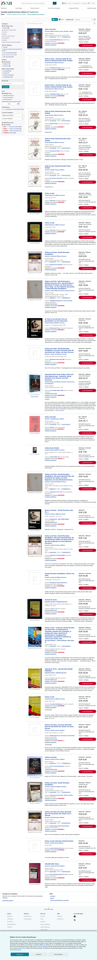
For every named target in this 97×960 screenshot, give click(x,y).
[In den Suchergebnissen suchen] (61, 23)
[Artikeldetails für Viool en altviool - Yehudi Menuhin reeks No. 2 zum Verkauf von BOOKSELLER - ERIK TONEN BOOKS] (35, 519)
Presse (42, 918)
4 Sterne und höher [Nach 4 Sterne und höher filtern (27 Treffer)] (12, 130)
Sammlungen (18, 8)
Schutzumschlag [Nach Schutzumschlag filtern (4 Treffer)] (7, 75)
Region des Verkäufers (8, 115)
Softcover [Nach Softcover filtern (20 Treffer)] (6, 66)
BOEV (55, 304)
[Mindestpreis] (5, 104)
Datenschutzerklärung (45, 924)
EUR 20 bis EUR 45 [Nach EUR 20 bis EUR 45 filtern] (8, 97)
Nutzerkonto (77, 3)
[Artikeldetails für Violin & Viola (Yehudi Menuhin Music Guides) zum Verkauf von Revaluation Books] (35, 148)
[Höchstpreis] (14, 104)
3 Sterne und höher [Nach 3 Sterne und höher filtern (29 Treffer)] (12, 128)
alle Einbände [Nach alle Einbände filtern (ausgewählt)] (6, 62)
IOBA (55, 393)
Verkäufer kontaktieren (50, 44)
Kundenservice (60, 918)
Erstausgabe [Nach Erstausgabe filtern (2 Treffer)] (6, 71)
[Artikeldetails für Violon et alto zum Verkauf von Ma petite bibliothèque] (35, 706)
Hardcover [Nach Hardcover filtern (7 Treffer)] (6, 64)
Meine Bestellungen (11, 924)
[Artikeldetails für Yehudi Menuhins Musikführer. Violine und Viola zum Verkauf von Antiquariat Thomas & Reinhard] (35, 578)
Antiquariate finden (74, 8)
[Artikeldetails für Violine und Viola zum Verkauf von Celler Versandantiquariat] (35, 766)
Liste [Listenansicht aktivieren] (55, 19)
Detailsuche (4, 8)
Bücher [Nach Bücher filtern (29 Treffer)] (5, 28)
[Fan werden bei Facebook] (75, 916)
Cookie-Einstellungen (42, 946)
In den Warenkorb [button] (87, 45)
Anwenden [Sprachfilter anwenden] (5, 86)
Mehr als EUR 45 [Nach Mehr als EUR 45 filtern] (7, 99)
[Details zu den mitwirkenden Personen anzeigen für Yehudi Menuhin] (49, 169)
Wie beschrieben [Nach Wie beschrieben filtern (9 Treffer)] (7, 56)
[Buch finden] (54, 3)
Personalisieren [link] (58, 954)
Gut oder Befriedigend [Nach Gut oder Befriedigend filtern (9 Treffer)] (9, 52)
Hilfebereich (59, 916)
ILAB (55, 522)
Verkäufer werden (91, 8)
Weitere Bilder (34, 396)
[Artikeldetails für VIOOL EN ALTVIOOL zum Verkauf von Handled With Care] (35, 450)
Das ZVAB (43, 916)
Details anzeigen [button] (60, 410)
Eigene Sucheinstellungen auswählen (59, 900)
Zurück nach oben (48, 909)
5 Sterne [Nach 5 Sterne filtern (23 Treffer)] (9, 132)
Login (70, 3)
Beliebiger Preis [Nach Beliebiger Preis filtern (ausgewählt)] (7, 93)
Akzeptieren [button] (19, 954)
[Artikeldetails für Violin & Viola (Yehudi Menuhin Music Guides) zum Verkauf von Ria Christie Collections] (35, 175)
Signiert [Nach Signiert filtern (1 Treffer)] (5, 73)
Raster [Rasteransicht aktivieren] (61, 19)
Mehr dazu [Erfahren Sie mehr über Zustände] (9, 45)
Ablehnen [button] (38, 954)
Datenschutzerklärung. (15, 949)
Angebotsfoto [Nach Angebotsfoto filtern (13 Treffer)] (7, 77)
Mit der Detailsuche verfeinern (35, 14)
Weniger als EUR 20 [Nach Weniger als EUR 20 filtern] (8, 95)
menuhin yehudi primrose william (16, 14)
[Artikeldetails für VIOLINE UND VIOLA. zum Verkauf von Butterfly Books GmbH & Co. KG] (35, 873)
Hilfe (93, 3)
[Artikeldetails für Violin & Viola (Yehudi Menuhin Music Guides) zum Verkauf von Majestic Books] (35, 120)
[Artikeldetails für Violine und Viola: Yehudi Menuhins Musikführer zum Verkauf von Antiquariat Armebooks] (35, 261)
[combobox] (37, 3)
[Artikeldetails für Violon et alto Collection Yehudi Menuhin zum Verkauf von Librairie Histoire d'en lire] (35, 846)
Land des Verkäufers (8, 118)
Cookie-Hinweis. (22, 948)
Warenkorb (9, 927)
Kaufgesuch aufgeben (7, 900)
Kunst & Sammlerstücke (54, 8)
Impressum (43, 921)
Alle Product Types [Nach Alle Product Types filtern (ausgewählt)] (7, 26)
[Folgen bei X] (75, 920)
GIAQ (55, 769)
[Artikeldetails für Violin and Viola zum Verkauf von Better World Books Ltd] (35, 38)
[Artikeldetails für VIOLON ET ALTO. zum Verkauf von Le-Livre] (35, 609)
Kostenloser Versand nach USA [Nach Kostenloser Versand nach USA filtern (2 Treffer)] (13, 109)
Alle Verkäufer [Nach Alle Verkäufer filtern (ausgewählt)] (7, 124)
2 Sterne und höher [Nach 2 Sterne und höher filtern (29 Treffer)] (12, 126)
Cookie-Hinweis (44, 929)
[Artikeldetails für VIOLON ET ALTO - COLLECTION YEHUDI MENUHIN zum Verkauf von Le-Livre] (35, 678)
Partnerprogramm (28, 918)
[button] (94, 23)
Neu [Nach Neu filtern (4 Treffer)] (4, 47)
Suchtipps (52, 896)
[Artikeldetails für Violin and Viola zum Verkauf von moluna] (35, 424)
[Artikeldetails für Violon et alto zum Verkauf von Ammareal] (35, 202)
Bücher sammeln (35, 8)
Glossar (52, 898)
